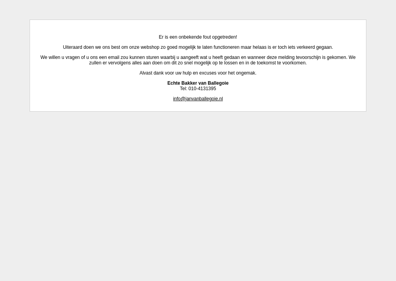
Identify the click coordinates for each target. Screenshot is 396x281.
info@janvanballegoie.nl (198, 98)
